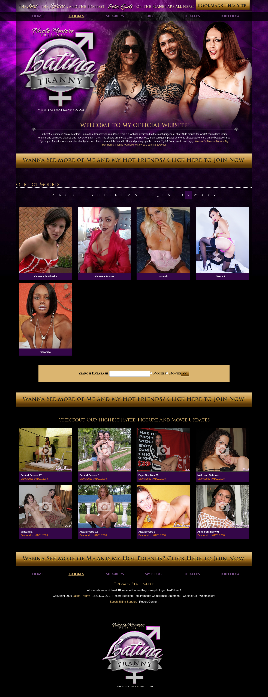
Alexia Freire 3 (146, 531)
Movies (173, 373)
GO (185, 373)
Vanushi (163, 276)
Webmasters (207, 595)
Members (115, 16)
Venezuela (26, 531)
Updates (191, 16)
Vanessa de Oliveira (45, 276)
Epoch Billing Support (123, 601)
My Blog (153, 574)
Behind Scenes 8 (89, 475)
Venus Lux (222, 276)
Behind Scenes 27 (31, 475)
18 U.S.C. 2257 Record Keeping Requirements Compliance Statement (136, 595)
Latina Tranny (81, 595)
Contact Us (190, 595)
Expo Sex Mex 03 (148, 475)
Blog (153, 16)
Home (38, 16)
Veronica (45, 352)
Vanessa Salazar (104, 276)
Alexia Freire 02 (88, 531)
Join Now (230, 16)
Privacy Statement (134, 584)
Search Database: (94, 373)
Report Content (148, 601)
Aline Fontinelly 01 (208, 531)
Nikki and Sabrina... (208, 475)
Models (76, 16)
